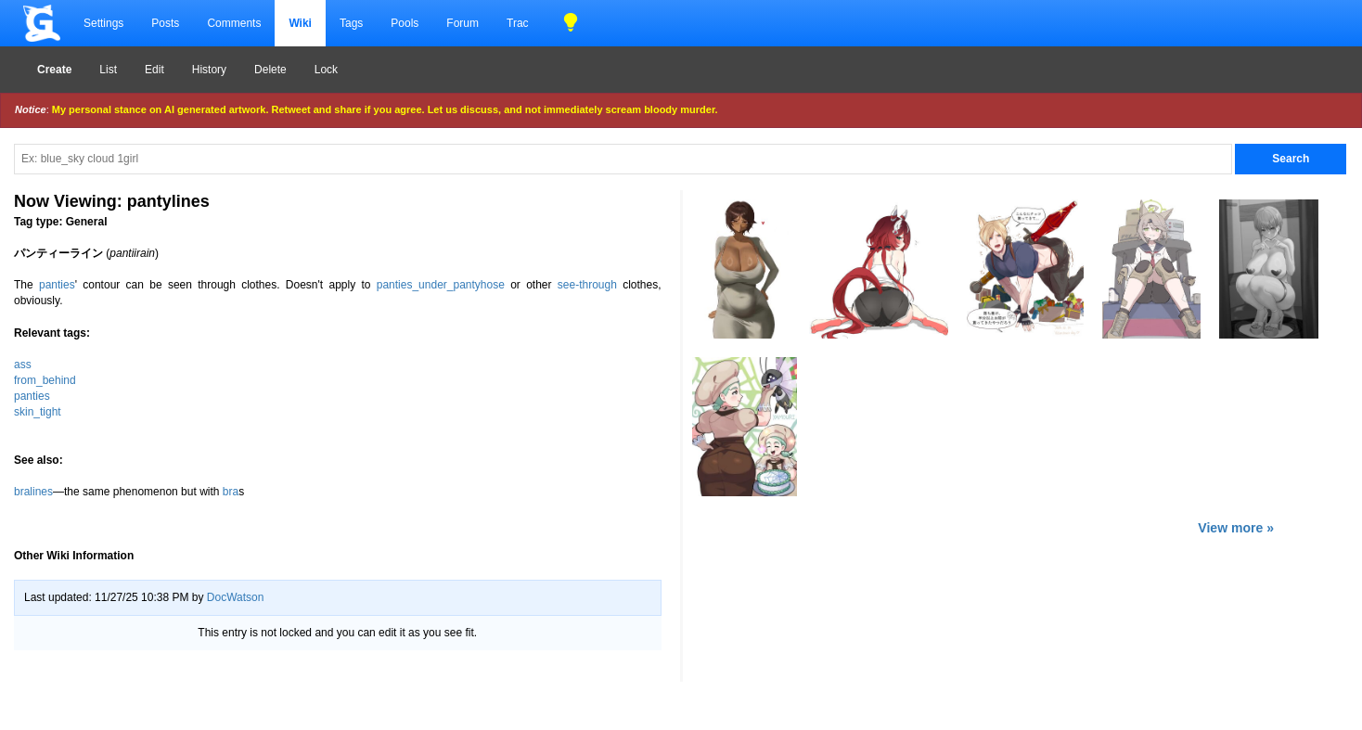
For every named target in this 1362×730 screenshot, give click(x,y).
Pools (404, 23)
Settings (103, 23)
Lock (326, 69)
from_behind (45, 380)
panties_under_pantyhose (441, 284)
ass (23, 364)
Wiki (300, 23)
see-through (587, 284)
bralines (33, 491)
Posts (165, 23)
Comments (234, 23)
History (209, 69)
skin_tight (37, 411)
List (108, 69)
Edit (154, 69)
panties (57, 284)
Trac (518, 23)
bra (230, 491)
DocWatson (235, 597)
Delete (270, 69)
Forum (462, 23)
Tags (351, 23)
